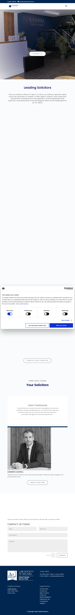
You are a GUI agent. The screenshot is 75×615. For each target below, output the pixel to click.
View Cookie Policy (12, 591)
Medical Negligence (45, 597)
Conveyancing (44, 601)
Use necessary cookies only (37, 325)
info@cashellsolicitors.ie (57, 576)
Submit (62, 555)
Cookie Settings (12, 589)
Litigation (42, 603)
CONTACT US (37, 54)
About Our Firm (37, 482)
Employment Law (45, 599)
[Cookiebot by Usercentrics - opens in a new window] (65, 288)
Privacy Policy (11, 593)
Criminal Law (43, 591)
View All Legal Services (37, 360)
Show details (65, 320)
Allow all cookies (61, 325)
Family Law (43, 595)
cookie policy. (23, 304)
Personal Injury (44, 589)
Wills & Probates (44, 593)
